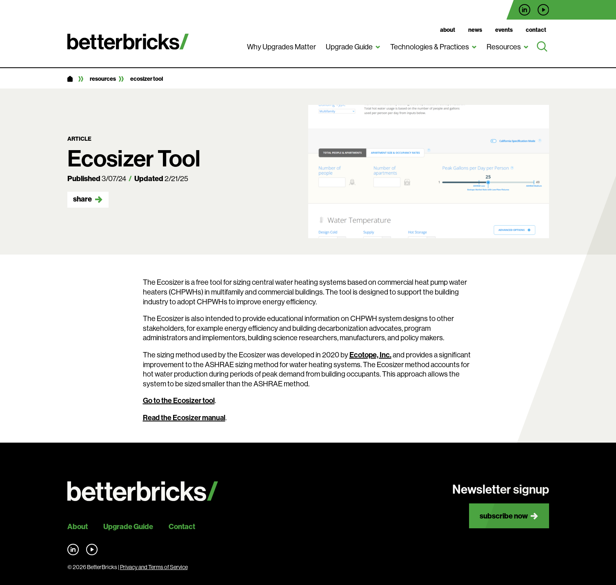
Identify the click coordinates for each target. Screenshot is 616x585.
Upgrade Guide (349, 46)
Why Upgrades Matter (281, 46)
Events (504, 29)
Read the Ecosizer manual (184, 417)
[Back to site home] (142, 491)
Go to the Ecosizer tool (179, 400)
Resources (504, 46)
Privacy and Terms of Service (154, 567)
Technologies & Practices (429, 46)
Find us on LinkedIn (524, 10)
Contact (536, 29)
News (475, 29)
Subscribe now (504, 516)
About (447, 29)
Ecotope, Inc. (370, 354)
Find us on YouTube (543, 10)
